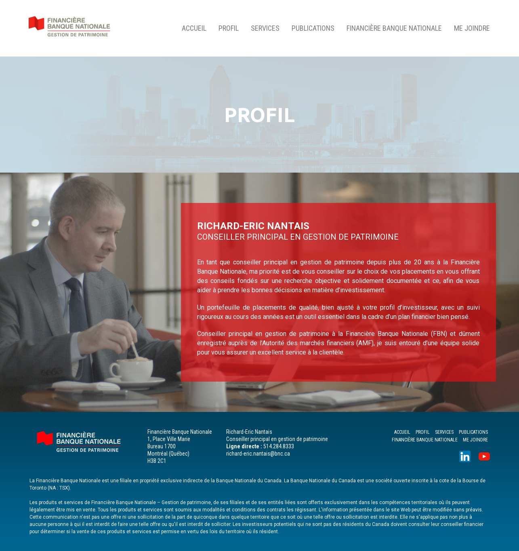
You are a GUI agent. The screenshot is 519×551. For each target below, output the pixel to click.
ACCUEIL (194, 28)
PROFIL (229, 28)
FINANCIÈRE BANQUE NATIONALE (394, 28)
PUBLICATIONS (313, 28)
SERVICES (265, 28)
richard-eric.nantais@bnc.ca (258, 453)
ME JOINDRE (472, 28)
